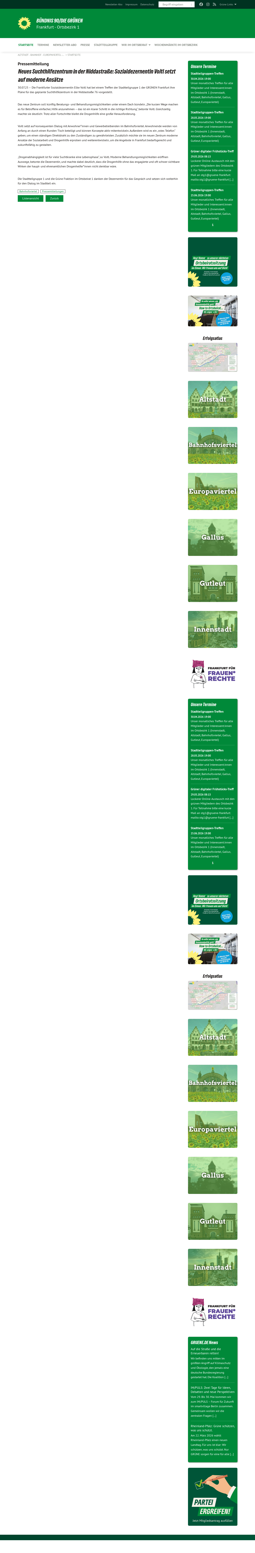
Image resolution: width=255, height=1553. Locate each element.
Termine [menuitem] (43, 45)
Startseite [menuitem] (25, 45)
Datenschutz (147, 4)
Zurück (54, 198)
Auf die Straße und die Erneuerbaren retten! (207, 1360)
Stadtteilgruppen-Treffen (208, 73)
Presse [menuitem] (85, 45)
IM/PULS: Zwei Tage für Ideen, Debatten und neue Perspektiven (212, 1400)
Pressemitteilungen (53, 191)
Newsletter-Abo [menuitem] (65, 45)
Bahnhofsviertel (28, 191)
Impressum (131, 4)
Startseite (74, 55)
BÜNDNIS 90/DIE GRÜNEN (63, 20)
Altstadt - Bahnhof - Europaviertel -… (41, 55)
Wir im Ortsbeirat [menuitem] (134, 45)
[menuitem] (113, 4)
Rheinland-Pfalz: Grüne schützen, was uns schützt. (209, 1441)
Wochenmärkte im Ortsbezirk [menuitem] (176, 45)
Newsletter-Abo (113, 4)
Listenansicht (30, 198)
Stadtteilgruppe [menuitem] (106, 45)
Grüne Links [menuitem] (226, 4)
